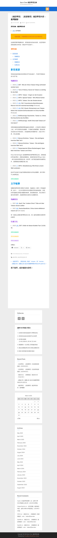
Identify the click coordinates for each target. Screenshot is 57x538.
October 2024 (21, 449)
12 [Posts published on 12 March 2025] (25, 407)
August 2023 (21, 488)
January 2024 (21, 475)
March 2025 (20, 439)
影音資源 (15, 53)
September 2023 (22, 484)
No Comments (31, 23)
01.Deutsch (26, 253)
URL (14, 31)
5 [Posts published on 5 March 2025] (25, 404)
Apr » (38, 418)
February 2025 (21, 443)
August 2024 (21, 452)
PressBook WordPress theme (31, 536)
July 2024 (20, 455)
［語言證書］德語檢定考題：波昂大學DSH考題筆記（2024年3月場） (28, 509)
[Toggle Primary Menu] (47, 9)
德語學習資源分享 (22, 257)
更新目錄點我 (15, 240)
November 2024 (22, 446)
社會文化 (17, 65)
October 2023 (21, 481)
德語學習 (15, 257)
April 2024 (20, 465)
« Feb (18, 418)
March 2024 (20, 468)
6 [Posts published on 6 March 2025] (28, 404)
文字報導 (15, 59)
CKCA (23, 22)
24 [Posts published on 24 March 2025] (19, 412)
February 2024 (21, 471)
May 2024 (20, 462)
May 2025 (20, 433)
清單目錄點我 (15, 179)
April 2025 (20, 436)
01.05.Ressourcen (17, 253)
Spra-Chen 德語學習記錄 (28, 2)
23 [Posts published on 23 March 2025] (38, 409)
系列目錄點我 (15, 236)
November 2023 (22, 478)
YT (17, 85)
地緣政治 (17, 56)
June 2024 (20, 459)
